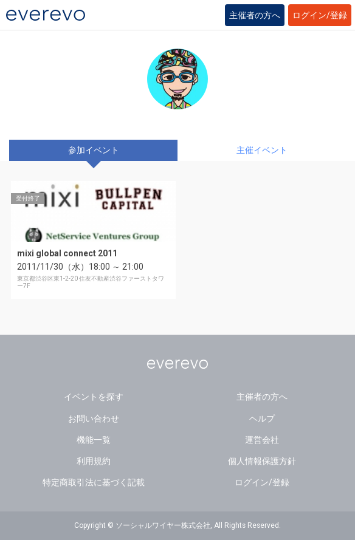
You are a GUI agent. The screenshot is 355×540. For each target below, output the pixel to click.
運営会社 (262, 440)
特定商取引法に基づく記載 (94, 482)
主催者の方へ (254, 15)
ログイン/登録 (319, 15)
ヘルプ (262, 418)
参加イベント (93, 150)
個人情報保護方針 (262, 461)
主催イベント (262, 150)
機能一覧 (94, 440)
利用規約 (94, 461)
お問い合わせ (93, 418)
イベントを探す (93, 397)
